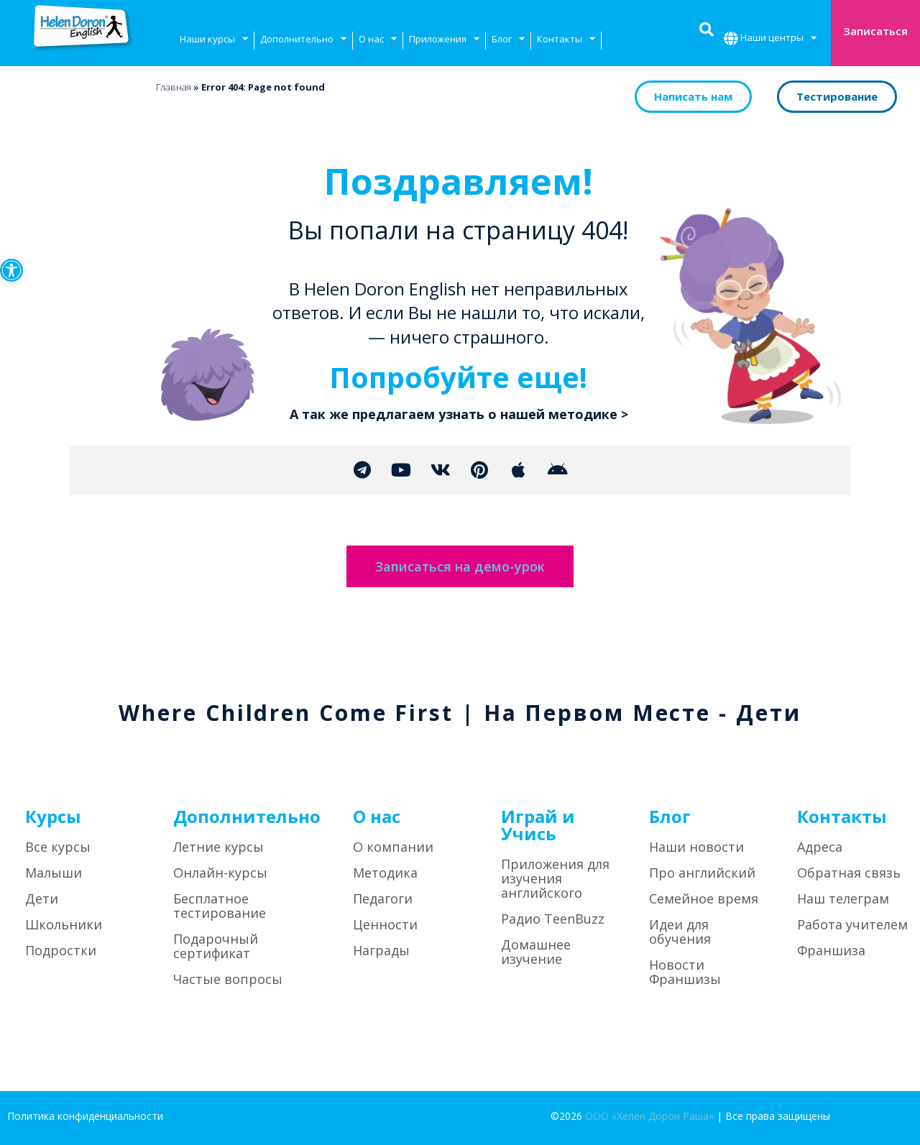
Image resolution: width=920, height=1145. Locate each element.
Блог (508, 41)
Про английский (702, 873)
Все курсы (58, 847)
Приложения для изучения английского (555, 879)
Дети (41, 899)
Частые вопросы (227, 979)
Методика (385, 873)
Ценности (385, 925)
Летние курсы (218, 847)
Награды (381, 951)
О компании (393, 847)
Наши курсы (214, 41)
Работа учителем (852, 925)
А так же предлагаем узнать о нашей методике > (459, 414)
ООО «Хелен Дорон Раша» (649, 1116)
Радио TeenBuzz (552, 919)
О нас (378, 41)
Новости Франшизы (685, 972)
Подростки (60, 951)
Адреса (819, 847)
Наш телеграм (843, 899)
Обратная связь (849, 873)
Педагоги (383, 899)
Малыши (53, 873)
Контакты (566, 41)
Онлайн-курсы (220, 873)
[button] (11, 270)
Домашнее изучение (536, 952)
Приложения (444, 41)
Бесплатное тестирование (219, 906)
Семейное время (703, 899)
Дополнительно (303, 41)
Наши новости (696, 847)
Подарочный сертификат (215, 946)
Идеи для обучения (680, 932)
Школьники (63, 925)
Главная (173, 87)
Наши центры (778, 39)
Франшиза (831, 951)
